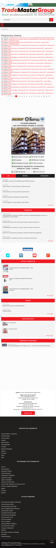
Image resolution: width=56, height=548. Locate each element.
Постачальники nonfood (7, 504)
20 (49, 96)
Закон (2, 455)
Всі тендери (50, 313)
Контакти (3, 490)
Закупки (3, 451)
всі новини (50, 205)
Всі (8, 176)
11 (26, 96)
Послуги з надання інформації (9, 486)
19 (46, 96)
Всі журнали (50, 295)
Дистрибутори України (7, 510)
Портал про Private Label (7, 482)
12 (29, 96)
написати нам (28, 413)
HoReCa (3, 530)
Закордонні (44, 176)
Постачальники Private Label (8, 506)
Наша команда (5, 469)
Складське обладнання (7, 528)
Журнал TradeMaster (6, 479)
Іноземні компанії (5, 536)
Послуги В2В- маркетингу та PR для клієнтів (13, 484)
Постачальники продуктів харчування (11, 502)
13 (31, 96)
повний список (49, 335)
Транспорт (4, 534)
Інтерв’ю (3, 440)
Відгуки (3, 488)
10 (24, 96)
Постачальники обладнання (8, 515)
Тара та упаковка (5, 521)
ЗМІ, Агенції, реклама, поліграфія (10, 532)
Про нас (3, 467)
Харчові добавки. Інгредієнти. (9, 523)
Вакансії (3, 492)
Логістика (3, 453)
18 (44, 96)
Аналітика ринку (5, 436)
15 (36, 96)
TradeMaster (4, 29)
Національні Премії (6, 477)
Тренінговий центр (6, 473)
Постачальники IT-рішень (8, 525)
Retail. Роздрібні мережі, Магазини (10, 508)
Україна (25, 176)
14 (34, 96)
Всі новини (50, 240)
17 (41, 96)
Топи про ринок (5, 438)
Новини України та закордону (9, 433)
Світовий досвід (5, 444)
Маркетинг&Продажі (6, 449)
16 (39, 96)
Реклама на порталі (6, 471)
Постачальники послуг (7, 517)
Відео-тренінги (5, 442)
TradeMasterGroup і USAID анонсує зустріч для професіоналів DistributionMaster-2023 (31, 37)
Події (2, 457)
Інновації (3, 446)
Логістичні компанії (6, 519)
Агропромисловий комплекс (8, 512)
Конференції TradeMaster (8, 475)
